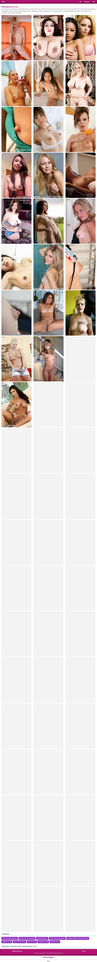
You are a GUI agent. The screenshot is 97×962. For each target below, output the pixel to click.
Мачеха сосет (55, 942)
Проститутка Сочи (19, 942)
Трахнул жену (6, 942)
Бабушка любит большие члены (77, 938)
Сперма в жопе (43, 942)
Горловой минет (42, 938)
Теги (93, 2)
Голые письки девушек (57, 938)
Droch (3, 2)
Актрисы (87, 2)
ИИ (80, 2)
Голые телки (32, 942)
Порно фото (5, 946)
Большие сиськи (16, 946)
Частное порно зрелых (9, 938)
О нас (83, 951)
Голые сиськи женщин (26, 938)
